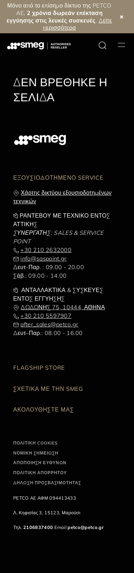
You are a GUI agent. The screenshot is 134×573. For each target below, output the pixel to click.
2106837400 (38, 527)
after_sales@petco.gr (49, 324)
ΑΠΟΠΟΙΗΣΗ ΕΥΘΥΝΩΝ (39, 462)
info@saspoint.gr (43, 258)
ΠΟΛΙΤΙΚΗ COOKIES (35, 443)
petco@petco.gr (85, 527)
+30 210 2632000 (45, 249)
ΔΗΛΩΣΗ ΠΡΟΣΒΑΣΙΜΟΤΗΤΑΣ (47, 482)
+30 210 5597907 (45, 315)
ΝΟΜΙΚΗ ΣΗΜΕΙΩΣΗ (35, 453)
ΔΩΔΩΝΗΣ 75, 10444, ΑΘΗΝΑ (63, 307)
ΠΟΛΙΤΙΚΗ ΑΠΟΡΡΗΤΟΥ (40, 472)
